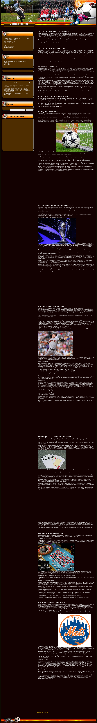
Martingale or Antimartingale (50, 533)
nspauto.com (7, 45)
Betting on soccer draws (49, 112)
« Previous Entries (42, 712)
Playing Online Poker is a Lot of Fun (54, 48)
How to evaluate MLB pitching (51, 306)
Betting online (19, 23)
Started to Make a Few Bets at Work (54, 96)
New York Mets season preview (51, 602)
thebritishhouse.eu (9, 41)
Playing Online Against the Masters (53, 31)
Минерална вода (9, 43)
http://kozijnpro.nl (9, 46)
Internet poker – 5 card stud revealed (54, 437)
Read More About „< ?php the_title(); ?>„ (50, 42)
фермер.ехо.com (9, 47)
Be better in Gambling (47, 66)
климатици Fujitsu (9, 42)
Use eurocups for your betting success (55, 206)
